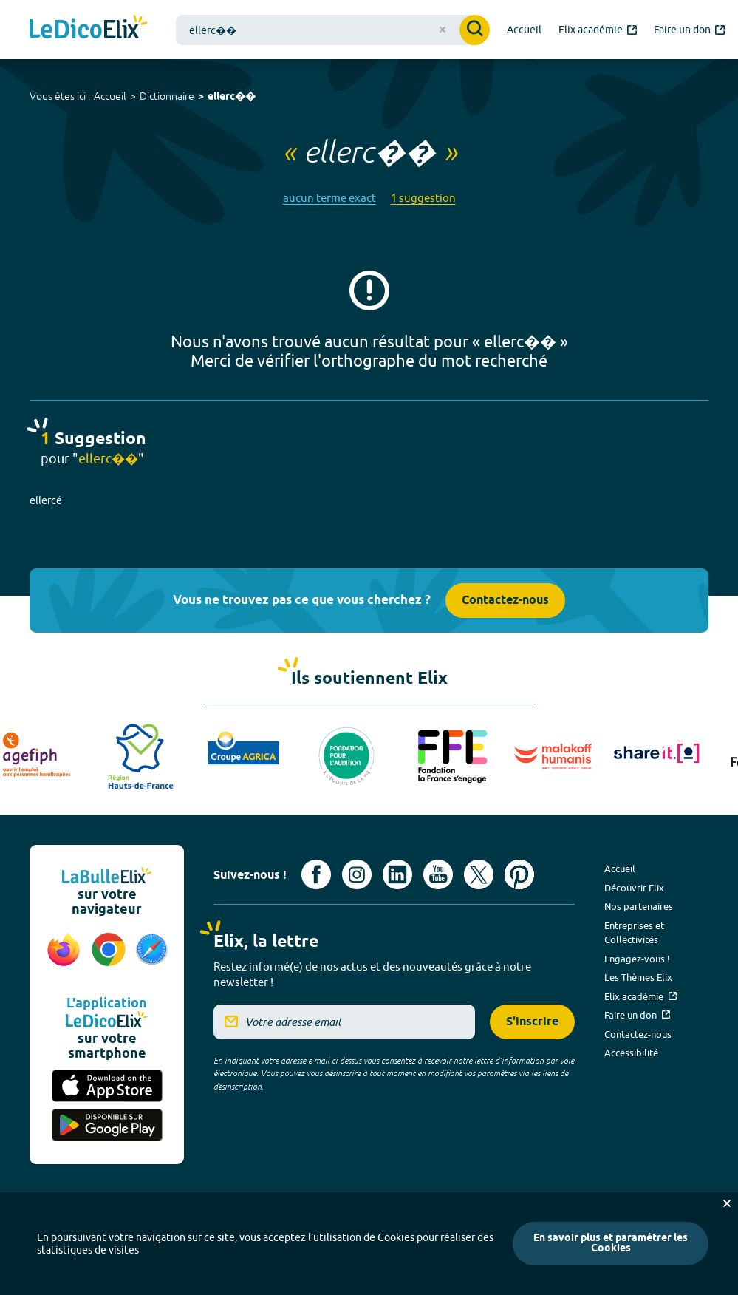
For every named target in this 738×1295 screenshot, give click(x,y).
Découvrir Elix (634, 888)
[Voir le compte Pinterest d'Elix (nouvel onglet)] (519, 874)
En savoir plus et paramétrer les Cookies (610, 1243)
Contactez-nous (505, 600)
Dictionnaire (167, 96)
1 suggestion (423, 197)
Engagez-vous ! (637, 959)
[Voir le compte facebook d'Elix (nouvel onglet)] (316, 874)
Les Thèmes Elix (638, 977)
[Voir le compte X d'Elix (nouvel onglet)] (478, 874)
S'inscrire (532, 1022)
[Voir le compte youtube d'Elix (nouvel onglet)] (438, 874)
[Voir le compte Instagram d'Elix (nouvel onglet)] (357, 874)
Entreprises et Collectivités (634, 933)
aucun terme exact (329, 197)
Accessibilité (631, 1052)
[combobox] (333, 30)
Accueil (110, 96)
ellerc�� (232, 97)
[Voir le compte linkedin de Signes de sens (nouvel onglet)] (397, 874)
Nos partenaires (638, 906)
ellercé (46, 500)
